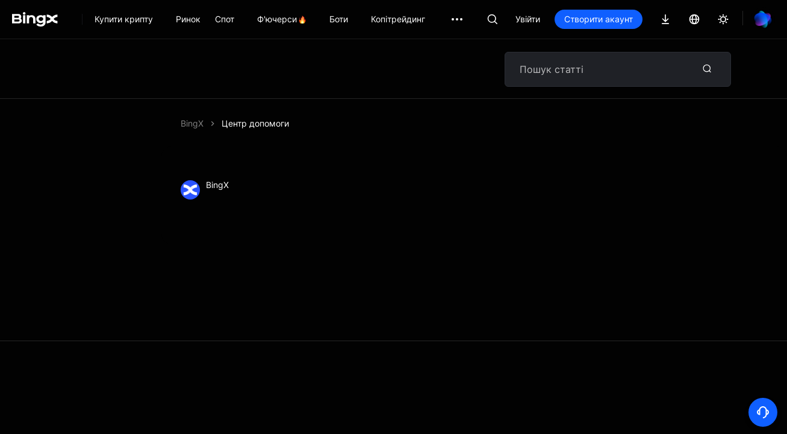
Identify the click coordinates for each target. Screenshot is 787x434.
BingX (192, 123)
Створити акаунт (598, 19)
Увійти (527, 19)
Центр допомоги (255, 123)
